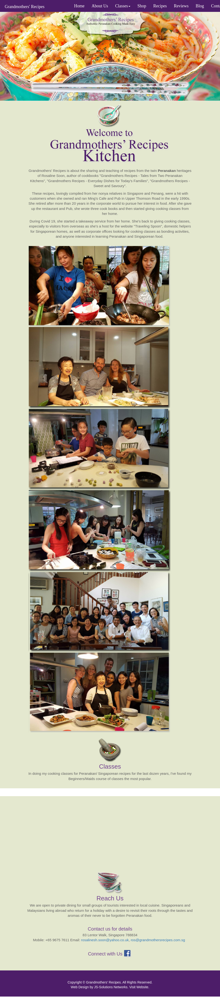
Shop (141, 6)
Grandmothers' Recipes (25, 6)
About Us (100, 6)
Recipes (160, 6)
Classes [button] (122, 6)
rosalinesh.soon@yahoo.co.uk (105, 940)
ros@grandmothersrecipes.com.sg (158, 940)
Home (79, 6)
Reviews (181, 6)
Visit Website (138, 987)
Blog (200, 6)
